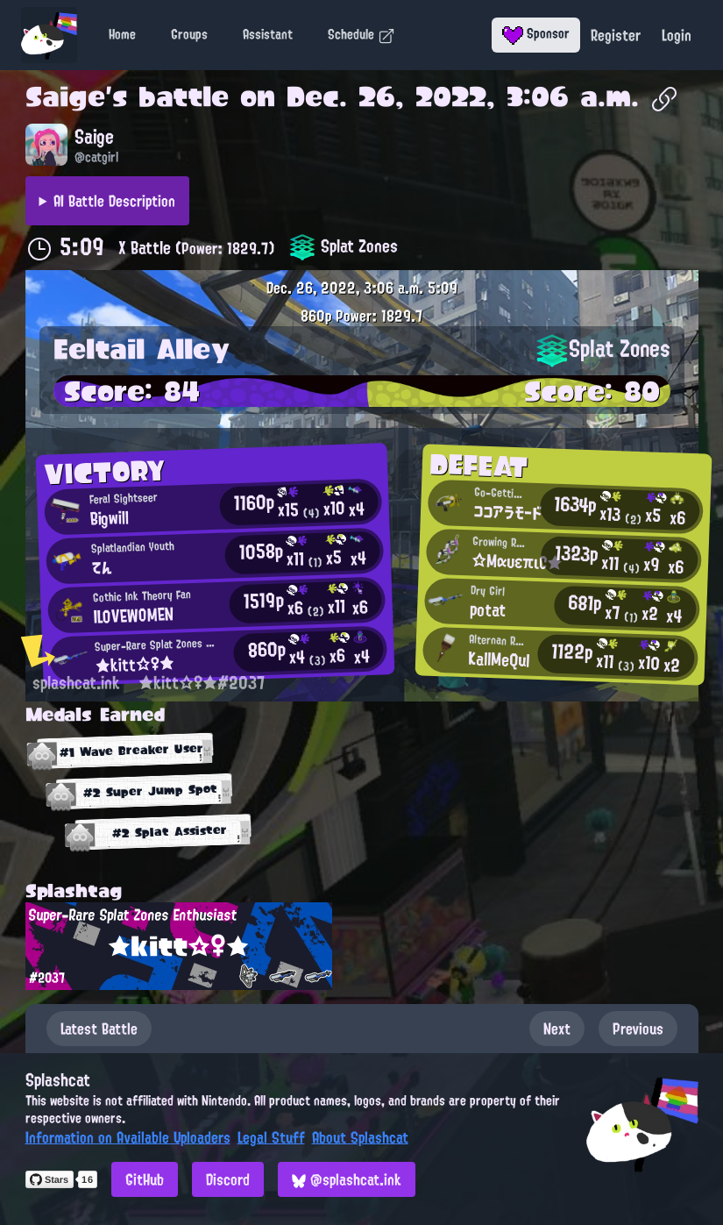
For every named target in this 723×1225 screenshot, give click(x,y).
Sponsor (536, 33)
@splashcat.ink (346, 1179)
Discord (228, 1179)
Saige (65, 96)
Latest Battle (99, 1029)
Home (122, 34)
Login (676, 35)
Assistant (268, 34)
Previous (638, 1029)
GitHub (144, 1179)
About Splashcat (360, 1137)
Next (557, 1029)
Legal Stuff (271, 1137)
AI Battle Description (114, 200)
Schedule (361, 34)
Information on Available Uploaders (127, 1137)
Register (616, 35)
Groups (189, 34)
